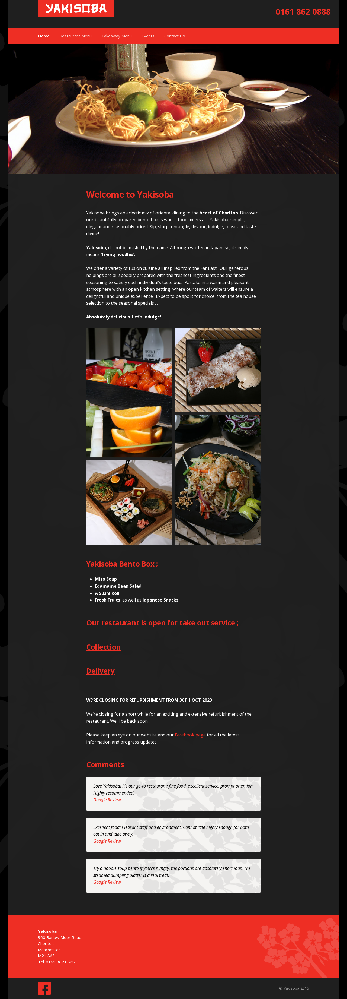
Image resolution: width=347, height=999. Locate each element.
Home (44, 36)
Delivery (100, 671)
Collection (103, 647)
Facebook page (190, 735)
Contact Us (174, 36)
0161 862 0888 (303, 12)
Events (148, 36)
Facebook (44, 988)
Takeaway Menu (116, 36)
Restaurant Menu (75, 36)
